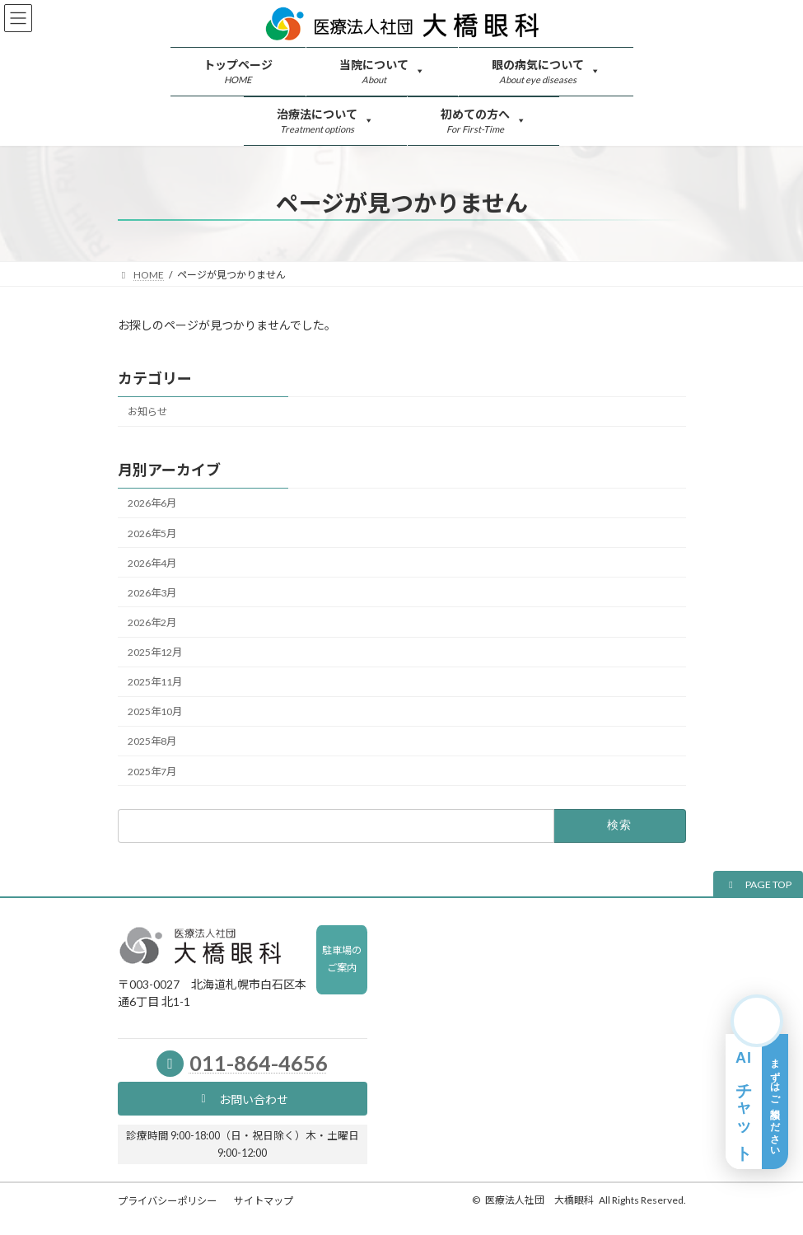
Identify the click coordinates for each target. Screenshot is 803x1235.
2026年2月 (152, 622)
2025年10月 (155, 711)
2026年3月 (152, 593)
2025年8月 (152, 741)
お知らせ (147, 411)
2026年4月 (152, 562)
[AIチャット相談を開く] (757, 1081)
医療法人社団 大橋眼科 (539, 1200)
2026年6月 (152, 503)
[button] (758, 884)
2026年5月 (152, 532)
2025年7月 (152, 771)
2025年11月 (155, 682)
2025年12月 (155, 652)
